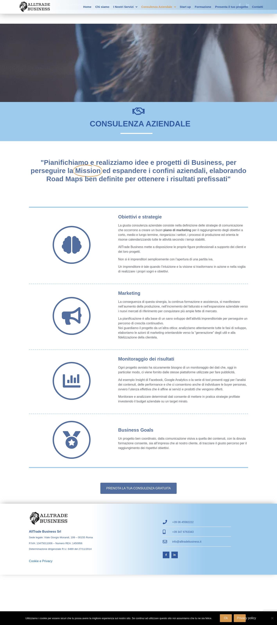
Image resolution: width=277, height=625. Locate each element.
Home (87, 6)
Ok (226, 618)
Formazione (203, 6)
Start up (185, 6)
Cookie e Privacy (40, 561)
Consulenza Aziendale (158, 7)
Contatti (257, 6)
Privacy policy (241, 618)
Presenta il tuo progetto (231, 6)
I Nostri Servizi (125, 7)
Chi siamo (102, 6)
